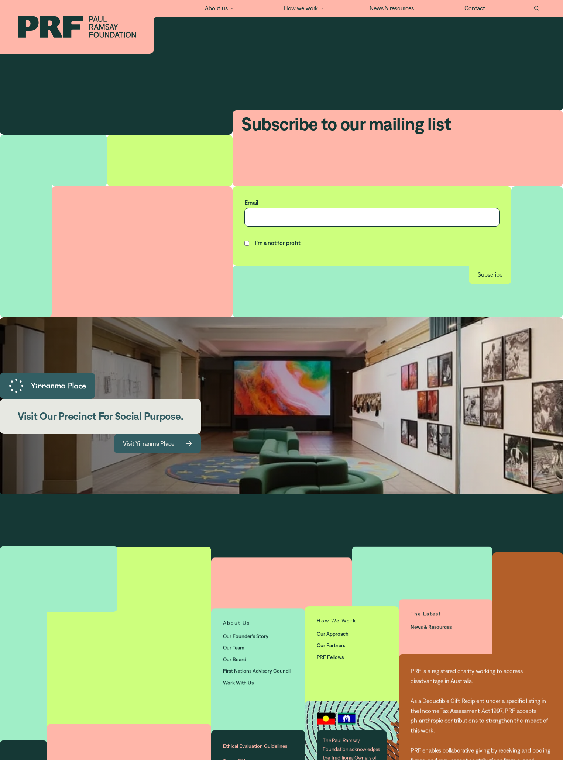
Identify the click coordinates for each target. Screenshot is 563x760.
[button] (214, 8)
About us (216, 8)
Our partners (331, 645)
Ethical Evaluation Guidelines (255, 746)
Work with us (238, 682)
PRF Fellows (330, 657)
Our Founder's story (245, 636)
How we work (301, 8)
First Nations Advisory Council (257, 671)
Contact (474, 8)
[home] (77, 27)
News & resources (392, 8)
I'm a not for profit (278, 242)
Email (251, 202)
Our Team (233, 647)
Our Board (234, 659)
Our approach (333, 633)
